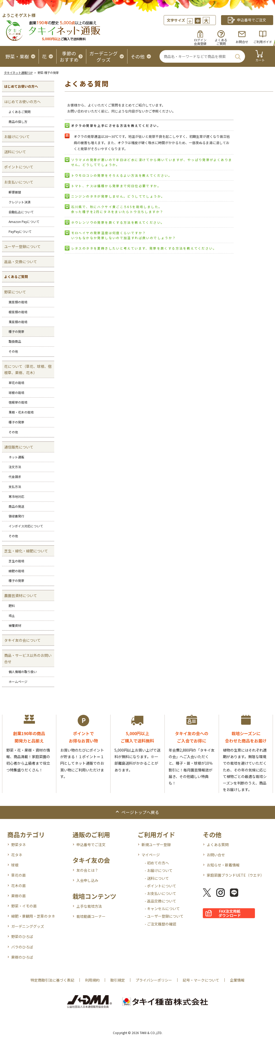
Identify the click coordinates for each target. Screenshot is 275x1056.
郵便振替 (15, 192)
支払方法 (15, 486)
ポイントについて (18, 166)
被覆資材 (15, 625)
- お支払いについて (160, 893)
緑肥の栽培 (16, 571)
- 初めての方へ (157, 862)
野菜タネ (18, 844)
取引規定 (117, 980)
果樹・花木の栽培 (21, 412)
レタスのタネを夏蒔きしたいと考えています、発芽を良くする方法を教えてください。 (144, 248)
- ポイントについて (160, 885)
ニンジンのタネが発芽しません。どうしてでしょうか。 (118, 196)
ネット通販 (16, 457)
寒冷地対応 (16, 496)
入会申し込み (87, 880)
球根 (15, 865)
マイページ (151, 854)
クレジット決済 (19, 202)
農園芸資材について (20, 595)
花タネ (16, 854)
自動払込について (21, 212)
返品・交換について (20, 261)
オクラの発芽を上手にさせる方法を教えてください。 (116, 125)
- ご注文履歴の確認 (160, 924)
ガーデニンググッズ (27, 926)
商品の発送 (16, 506)
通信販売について (18, 447)
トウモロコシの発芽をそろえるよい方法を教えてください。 (121, 175)
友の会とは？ (87, 870)
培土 (12, 615)
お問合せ (242, 41)
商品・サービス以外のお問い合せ (28, 658)
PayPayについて (20, 231)
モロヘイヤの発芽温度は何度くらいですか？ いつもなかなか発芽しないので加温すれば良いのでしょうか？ (123, 235)
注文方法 (15, 466)
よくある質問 (218, 844)
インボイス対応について (26, 526)
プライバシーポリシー (154, 980)
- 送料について (157, 878)
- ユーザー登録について (164, 916)
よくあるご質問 (19, 111)
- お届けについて (159, 870)
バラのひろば (22, 946)
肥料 (12, 605)
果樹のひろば (22, 957)
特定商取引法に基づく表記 (52, 980)
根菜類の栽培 (18, 312)
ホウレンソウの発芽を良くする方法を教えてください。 (118, 222)
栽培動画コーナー (91, 916)
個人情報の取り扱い (23, 671)
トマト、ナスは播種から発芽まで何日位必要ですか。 (116, 186)
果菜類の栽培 (18, 322)
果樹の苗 (18, 895)
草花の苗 (18, 875)
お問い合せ (216, 854)
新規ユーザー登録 (156, 844)
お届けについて (17, 136)
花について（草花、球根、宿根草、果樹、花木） (28, 369)
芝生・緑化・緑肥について (26, 550)
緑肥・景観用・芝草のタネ (33, 916)
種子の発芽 (16, 331)
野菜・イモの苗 (24, 905)
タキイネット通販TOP (18, 72)
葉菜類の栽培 (18, 302)
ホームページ (18, 681)
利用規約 (92, 980)
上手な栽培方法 (89, 906)
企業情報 (237, 980)
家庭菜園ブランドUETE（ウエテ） (235, 875)
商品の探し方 (18, 121)
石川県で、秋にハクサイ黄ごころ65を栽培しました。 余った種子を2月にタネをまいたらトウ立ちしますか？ (117, 209)
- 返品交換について (160, 901)
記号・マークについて (201, 980)
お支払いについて (18, 182)
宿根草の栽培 (18, 402)
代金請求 (15, 476)
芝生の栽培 (16, 561)
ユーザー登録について (22, 246)
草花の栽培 (16, 382)
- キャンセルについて (162, 908)
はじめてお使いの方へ (22, 101)
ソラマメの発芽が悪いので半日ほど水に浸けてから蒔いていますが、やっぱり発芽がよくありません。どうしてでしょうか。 (151, 162)
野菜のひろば (22, 936)
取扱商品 (15, 341)
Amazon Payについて (24, 221)
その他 (13, 351)
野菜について (15, 291)
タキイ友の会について (22, 640)
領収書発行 (16, 516)
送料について (15, 151)
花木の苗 (18, 885)
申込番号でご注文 (91, 844)
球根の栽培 (16, 392)
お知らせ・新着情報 (223, 865)
